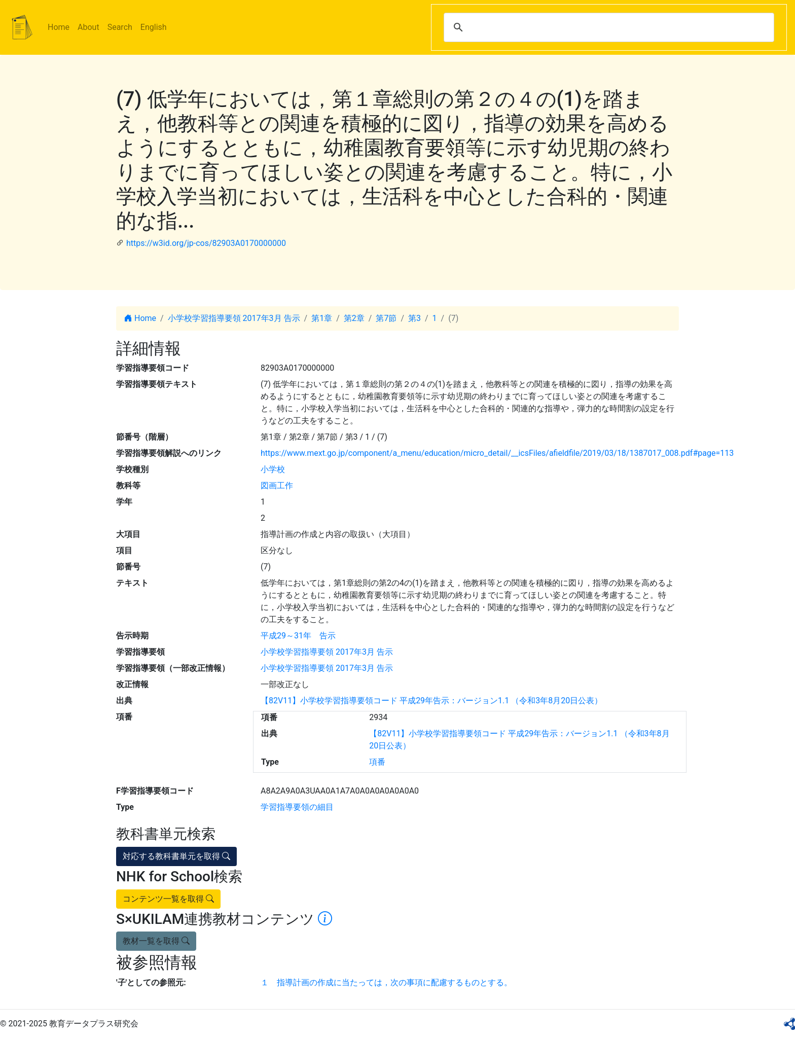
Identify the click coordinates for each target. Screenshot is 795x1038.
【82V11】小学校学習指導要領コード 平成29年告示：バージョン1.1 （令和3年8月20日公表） (431, 700)
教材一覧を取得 (156, 941)
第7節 (386, 318)
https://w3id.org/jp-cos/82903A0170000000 (206, 243)
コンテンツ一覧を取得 (168, 899)
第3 (414, 318)
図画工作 (277, 485)
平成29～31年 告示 (298, 635)
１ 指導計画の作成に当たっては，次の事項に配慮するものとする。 (386, 982)
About (88, 27)
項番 (377, 762)
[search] (607, 27)
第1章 (321, 318)
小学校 (273, 469)
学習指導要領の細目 (297, 807)
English (153, 27)
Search (119, 27)
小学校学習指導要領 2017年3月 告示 (234, 318)
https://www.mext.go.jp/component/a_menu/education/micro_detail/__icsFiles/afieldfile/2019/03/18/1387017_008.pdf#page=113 (497, 453)
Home (58, 27)
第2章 (354, 318)
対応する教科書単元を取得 (176, 856)
